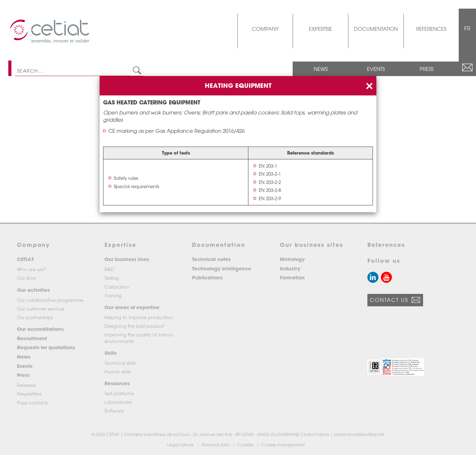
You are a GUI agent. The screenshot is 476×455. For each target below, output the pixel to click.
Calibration (116, 287)
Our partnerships (35, 317)
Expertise (320, 29)
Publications (207, 277)
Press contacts (32, 403)
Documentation (376, 29)
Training (113, 295)
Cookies (246, 444)
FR (467, 28)
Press (426, 69)
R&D (109, 269)
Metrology (292, 259)
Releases (26, 385)
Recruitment (32, 338)
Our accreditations (40, 329)
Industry (290, 268)
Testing (111, 278)
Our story (26, 278)
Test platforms (119, 393)
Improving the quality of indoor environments (138, 338)
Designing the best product (134, 326)
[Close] (369, 85)
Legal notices (181, 444)
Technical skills (120, 363)
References (431, 29)
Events (376, 69)
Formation (292, 277)
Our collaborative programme (50, 300)
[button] (374, 367)
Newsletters (29, 394)
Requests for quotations (46, 347)
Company (265, 29)
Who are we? (31, 269)
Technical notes (211, 259)
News (321, 69)
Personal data (216, 444)
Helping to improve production (138, 317)
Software (113, 411)
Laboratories (118, 402)
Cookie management (284, 444)
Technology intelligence (221, 268)
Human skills (117, 371)
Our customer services (40, 309)
